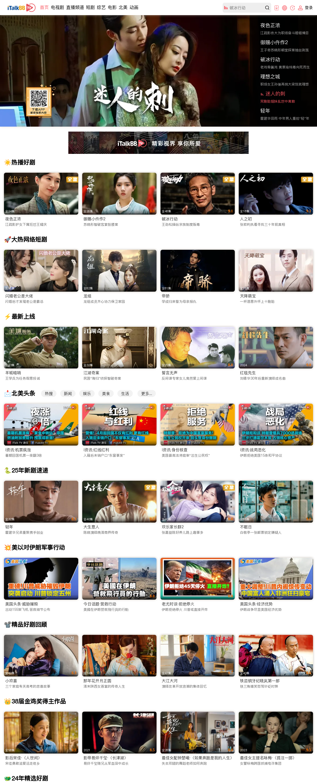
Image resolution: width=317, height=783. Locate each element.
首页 (44, 7)
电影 (112, 7)
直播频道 (75, 7)
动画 (134, 7)
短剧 (90, 7)
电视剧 (57, 7)
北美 (123, 7)
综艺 (101, 7)
